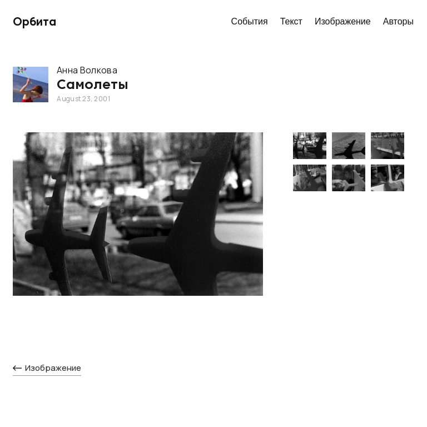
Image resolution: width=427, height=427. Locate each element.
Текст (291, 21)
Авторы (398, 21)
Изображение (343, 21)
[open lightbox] (138, 225)
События (249, 21)
